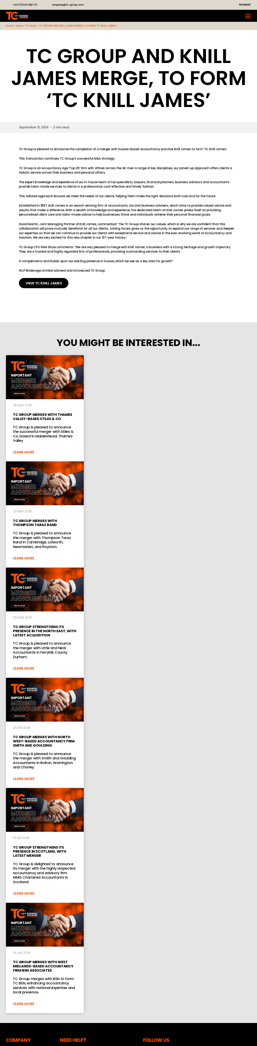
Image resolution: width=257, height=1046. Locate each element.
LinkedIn (92, 5)
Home (10, 26)
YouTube (107, 5)
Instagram (99, 5)
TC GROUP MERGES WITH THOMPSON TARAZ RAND (45, 514)
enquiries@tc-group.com (68, 5)
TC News (31, 26)
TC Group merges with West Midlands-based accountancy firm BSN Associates (45, 958)
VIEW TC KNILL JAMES (44, 283)
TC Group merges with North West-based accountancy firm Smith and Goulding (45, 733)
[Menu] (248, 16)
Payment (245, 5)
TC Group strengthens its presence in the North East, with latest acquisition (45, 623)
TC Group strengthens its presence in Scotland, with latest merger (45, 845)
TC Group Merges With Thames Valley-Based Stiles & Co (45, 408)
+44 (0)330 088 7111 (25, 5)
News (19, 26)
